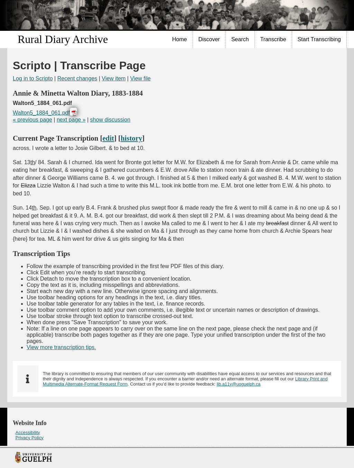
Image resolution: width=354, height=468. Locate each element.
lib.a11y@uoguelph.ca (239, 384)
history (131, 138)
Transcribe (273, 39)
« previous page (32, 120)
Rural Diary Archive (63, 39)
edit (108, 138)
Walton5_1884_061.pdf (41, 113)
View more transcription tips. (61, 347)
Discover (209, 39)
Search (240, 39)
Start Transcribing (319, 39)
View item (113, 78)
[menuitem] (180, 39)
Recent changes (77, 78)
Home (179, 39)
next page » (71, 120)
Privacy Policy (30, 437)
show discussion (110, 120)
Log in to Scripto (33, 78)
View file (140, 78)
